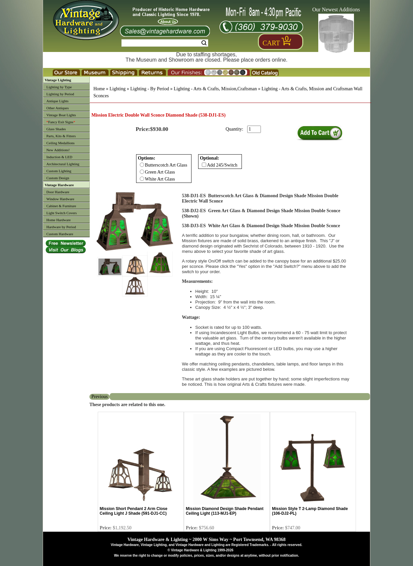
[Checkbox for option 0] (142, 165)
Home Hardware (58, 220)
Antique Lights (57, 101)
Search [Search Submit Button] (204, 43)
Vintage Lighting (58, 80)
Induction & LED (59, 157)
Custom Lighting (58, 171)
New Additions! (58, 150)
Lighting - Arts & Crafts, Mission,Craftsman (215, 88)
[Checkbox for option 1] (204, 165)
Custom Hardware (59, 234)
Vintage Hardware (59, 185)
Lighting (117, 88)
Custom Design (57, 178)
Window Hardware (60, 199)
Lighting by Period (60, 94)
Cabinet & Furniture (61, 206)
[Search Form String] (164, 43)
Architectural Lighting (62, 164)
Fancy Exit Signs (60, 122)
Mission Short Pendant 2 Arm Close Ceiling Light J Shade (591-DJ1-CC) (133, 511)
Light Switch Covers (61, 213)
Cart (271, 43)
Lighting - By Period (149, 88)
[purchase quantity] (254, 129)
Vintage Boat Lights (61, 115)
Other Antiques (57, 108)
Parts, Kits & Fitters (61, 136)
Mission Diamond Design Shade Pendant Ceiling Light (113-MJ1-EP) (225, 511)
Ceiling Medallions (60, 143)
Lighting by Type (59, 87)
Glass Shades (56, 129)
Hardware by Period (61, 227)
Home (99, 88)
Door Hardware (57, 192)
